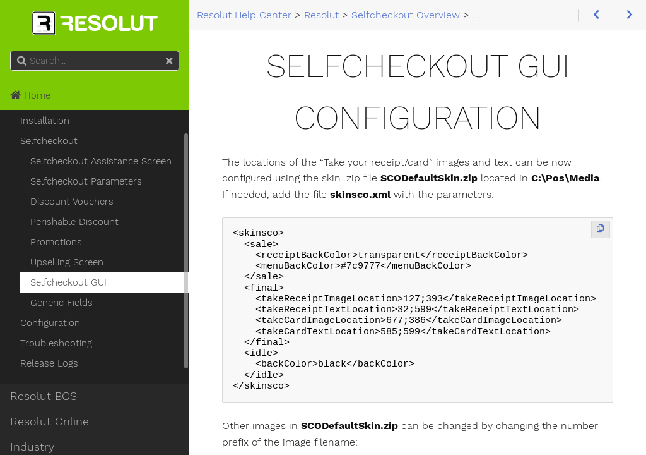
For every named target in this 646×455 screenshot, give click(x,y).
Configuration (50, 323)
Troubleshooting (56, 343)
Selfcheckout (49, 141)
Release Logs (49, 363)
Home (30, 95)
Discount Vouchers (72, 201)
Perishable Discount (74, 222)
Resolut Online (49, 421)
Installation (44, 120)
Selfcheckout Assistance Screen (101, 161)
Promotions (56, 242)
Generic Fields (61, 302)
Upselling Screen (66, 262)
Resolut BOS (43, 396)
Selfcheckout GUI (68, 282)
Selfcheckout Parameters (86, 181)
